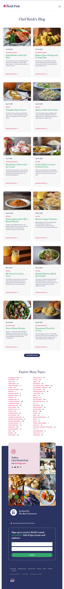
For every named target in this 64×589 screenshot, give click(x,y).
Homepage (13, 568)
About (44, 568)
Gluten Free (11, 435)
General (10, 433)
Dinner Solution (13, 405)
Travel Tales (37, 433)
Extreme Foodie (13, 413)
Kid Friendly (36, 383)
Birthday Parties (13, 393)
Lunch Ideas (36, 393)
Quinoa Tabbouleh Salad (46, 110)
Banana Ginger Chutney (46, 219)
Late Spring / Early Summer (41, 385)
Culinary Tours (32, 568)
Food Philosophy (13, 425)
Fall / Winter (12, 415)
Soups (35, 419)
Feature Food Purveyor (15, 419)
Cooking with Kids (13, 403)
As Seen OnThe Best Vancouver (28, 512)
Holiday (35, 379)
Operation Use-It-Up (39, 401)
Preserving (36, 405)
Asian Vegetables (13, 385)
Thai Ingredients (38, 431)
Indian (35, 381)
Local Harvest (37, 389)
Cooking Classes (22, 568)
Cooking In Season (11, 52)
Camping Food (12, 399)
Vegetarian (36, 435)
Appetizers (11, 379)
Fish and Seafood (13, 423)
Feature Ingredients (14, 421)
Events (10, 411)
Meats (35, 395)
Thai (34, 429)
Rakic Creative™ (39, 574)
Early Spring (12, 407)
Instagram (20, 463)
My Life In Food (10, 325)
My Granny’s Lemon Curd (15, 274)
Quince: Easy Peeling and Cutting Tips (46, 56)
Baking (8, 107)
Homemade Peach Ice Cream (45, 329)
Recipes (38, 107)
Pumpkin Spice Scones (16, 110)
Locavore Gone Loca (39, 391)
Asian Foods (11, 383)
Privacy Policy (25, 574)
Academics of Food (14, 377)
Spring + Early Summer (39, 423)
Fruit (9, 431)
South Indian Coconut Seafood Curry (45, 165)
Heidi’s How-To (37, 377)
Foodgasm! (11, 427)
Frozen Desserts (13, 429)
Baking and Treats (13, 389)
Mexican (35, 397)
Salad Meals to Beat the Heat (16, 56)
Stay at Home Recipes (15, 328)
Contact (14, 570)
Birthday (11, 391)
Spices (35, 421)
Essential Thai (12, 409)
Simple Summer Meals (39, 417)
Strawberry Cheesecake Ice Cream (16, 165)
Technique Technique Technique (42, 427)
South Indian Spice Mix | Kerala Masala (17, 220)
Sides (34, 415)
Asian (10, 381)
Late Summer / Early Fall (40, 387)
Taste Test (36, 425)
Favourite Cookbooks (14, 417)
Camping (10, 397)
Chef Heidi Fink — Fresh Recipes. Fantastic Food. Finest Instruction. (11, 5)
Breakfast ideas (13, 395)
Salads (35, 413)
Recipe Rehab (37, 409)
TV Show (50, 568)
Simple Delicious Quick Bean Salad (45, 274)
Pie (34, 403)
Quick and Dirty (37, 407)
